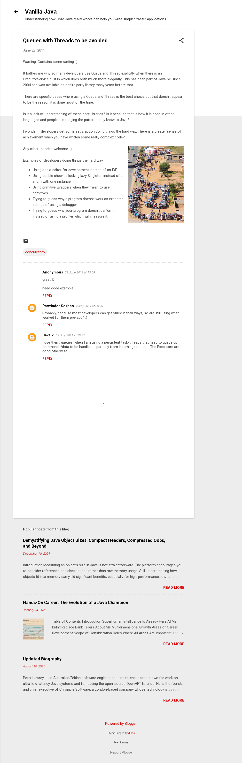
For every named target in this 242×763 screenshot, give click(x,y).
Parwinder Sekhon (58, 306)
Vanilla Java (41, 11)
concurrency (35, 252)
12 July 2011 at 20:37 (70, 335)
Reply (47, 296)
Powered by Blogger (121, 723)
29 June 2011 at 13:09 (80, 272)
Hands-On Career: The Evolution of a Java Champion (75, 602)
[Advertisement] (213, 102)
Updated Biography (42, 658)
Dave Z (48, 335)
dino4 (131, 733)
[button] (181, 41)
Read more (173, 587)
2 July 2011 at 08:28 (89, 306)
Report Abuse (121, 752)
